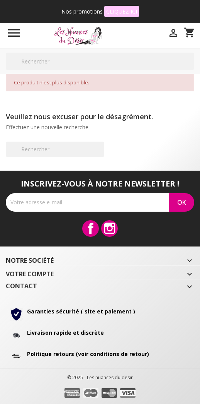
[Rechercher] (100, 61)
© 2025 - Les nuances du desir (100, 377)
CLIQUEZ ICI (121, 11)
